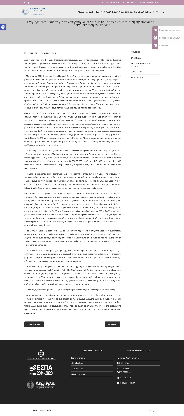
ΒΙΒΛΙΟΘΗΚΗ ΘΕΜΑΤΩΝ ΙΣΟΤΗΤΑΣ (140, 65)
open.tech (46, 410)
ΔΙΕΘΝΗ (47, 53)
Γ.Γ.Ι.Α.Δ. (85, 12)
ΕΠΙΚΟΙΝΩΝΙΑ (140, 12)
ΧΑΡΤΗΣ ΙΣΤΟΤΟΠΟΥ (150, 2)
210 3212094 (124, 372)
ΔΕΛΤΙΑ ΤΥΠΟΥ (136, 72)
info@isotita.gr (130, 2)
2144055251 (77, 368)
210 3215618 (123, 368)
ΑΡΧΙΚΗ (77, 12)
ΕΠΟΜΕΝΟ (112, 324)
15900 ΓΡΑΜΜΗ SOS (112, 2)
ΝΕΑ (93, 12)
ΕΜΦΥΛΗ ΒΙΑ (127, 12)
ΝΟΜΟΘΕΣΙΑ (101, 12)
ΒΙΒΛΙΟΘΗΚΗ (114, 12)
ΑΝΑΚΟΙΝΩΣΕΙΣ (137, 77)
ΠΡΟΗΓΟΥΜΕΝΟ (35, 324)
